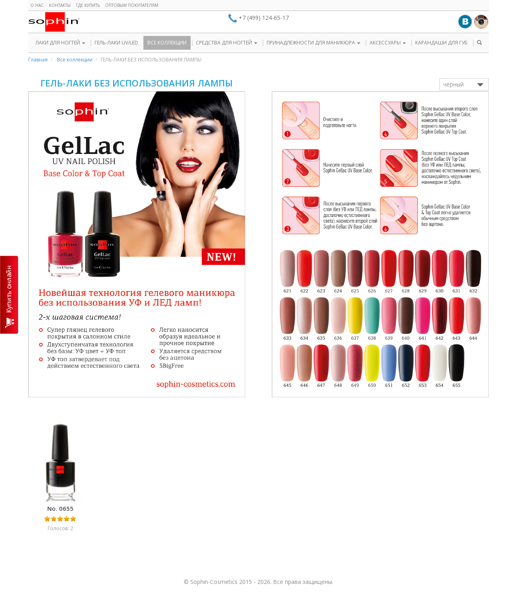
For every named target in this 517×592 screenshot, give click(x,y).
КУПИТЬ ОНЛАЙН (9, 295)
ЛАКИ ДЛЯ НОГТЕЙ (60, 42)
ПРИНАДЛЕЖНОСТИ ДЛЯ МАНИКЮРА (313, 42)
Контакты (60, 5)
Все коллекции (74, 59)
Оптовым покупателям (131, 5)
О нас (37, 5)
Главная (38, 59)
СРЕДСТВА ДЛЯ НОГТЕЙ (226, 42)
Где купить (88, 5)
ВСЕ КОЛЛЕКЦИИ (167, 42)
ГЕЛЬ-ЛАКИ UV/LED (116, 42)
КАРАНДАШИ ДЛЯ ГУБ (441, 42)
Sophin (54, 22)
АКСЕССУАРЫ (388, 42)
